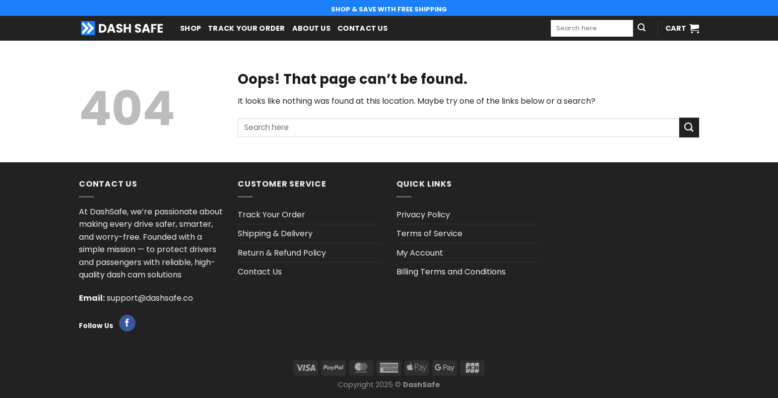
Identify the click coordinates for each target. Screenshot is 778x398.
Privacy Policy (423, 214)
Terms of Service (429, 233)
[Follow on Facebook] (127, 323)
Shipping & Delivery (275, 233)
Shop (190, 28)
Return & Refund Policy (282, 253)
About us (311, 28)
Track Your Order (246, 28)
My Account (419, 253)
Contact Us (362, 28)
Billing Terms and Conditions (451, 271)
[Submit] (641, 28)
